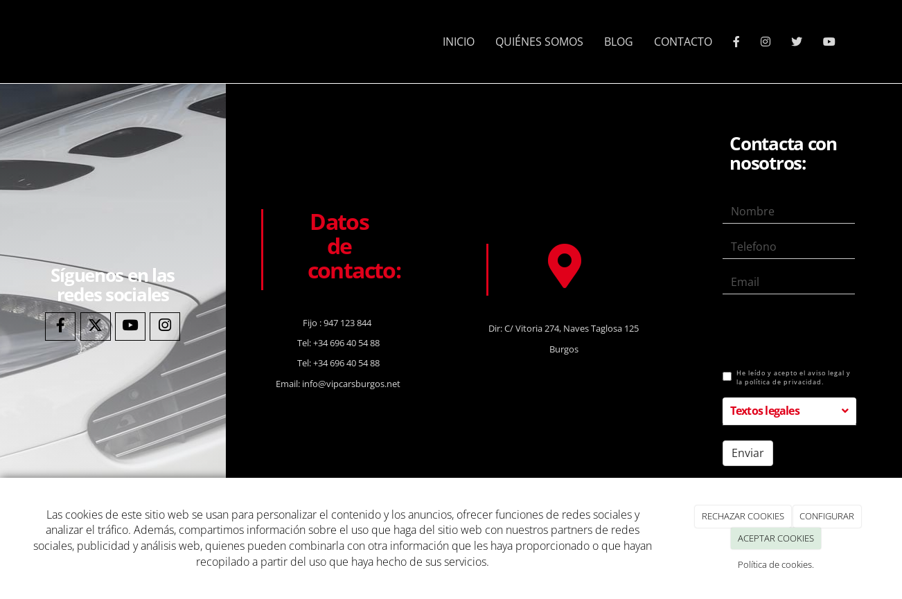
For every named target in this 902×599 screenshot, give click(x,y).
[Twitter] (95, 326)
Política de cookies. (776, 564)
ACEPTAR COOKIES (776, 538)
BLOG (618, 41)
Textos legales (764, 410)
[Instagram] (165, 326)
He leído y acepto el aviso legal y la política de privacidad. (787, 377)
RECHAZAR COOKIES (743, 516)
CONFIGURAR (826, 516)
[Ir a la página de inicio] (53, 41)
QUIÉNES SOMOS (539, 41)
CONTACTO (683, 41)
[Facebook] (60, 326)
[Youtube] (130, 326)
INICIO (459, 41)
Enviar (748, 453)
